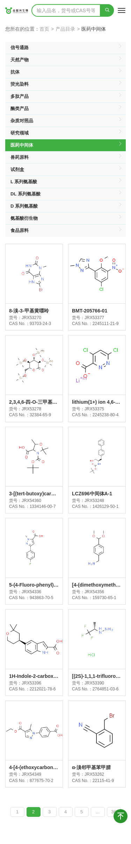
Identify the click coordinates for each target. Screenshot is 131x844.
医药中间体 (66, 145)
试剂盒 (66, 169)
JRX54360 (31, 500)
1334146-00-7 (43, 506)
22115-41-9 (103, 780)
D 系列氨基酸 (66, 206)
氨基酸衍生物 (66, 218)
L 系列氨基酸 (66, 182)
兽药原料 (66, 157)
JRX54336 (31, 591)
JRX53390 (94, 683)
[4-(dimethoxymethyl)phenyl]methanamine (97, 585)
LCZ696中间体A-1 (92, 493)
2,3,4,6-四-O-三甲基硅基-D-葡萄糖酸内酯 (33, 402)
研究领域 (66, 133)
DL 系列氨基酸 (66, 194)
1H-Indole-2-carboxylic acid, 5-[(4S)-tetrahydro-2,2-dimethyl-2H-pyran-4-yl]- (34, 676)
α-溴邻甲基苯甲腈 (91, 767)
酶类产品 (66, 108)
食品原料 (66, 231)
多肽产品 (66, 96)
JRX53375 (94, 408)
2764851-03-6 (106, 689)
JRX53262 (94, 774)
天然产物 (66, 60)
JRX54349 (31, 774)
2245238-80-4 (106, 414)
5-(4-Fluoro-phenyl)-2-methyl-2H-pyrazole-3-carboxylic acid (33, 585)
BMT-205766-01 (89, 310)
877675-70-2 (41, 780)
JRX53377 (94, 317)
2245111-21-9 (106, 323)
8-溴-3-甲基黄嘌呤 (29, 310)
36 (113, 811)
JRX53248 (94, 500)
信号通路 (66, 47)
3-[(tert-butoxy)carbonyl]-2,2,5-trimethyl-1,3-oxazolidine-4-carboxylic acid (33, 494)
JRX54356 (94, 591)
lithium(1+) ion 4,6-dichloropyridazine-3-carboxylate (96, 402)
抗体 (66, 72)
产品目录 (65, 29)
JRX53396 (31, 683)
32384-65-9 (40, 414)
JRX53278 (31, 408)
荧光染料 (66, 84)
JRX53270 (31, 317)
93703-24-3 (40, 323)
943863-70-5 (41, 597)
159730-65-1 (104, 597)
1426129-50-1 (106, 506)
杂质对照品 (66, 121)
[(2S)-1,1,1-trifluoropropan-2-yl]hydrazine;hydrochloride (96, 676)
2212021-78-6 (43, 689)
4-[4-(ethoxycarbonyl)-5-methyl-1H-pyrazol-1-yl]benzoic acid (34, 768)
